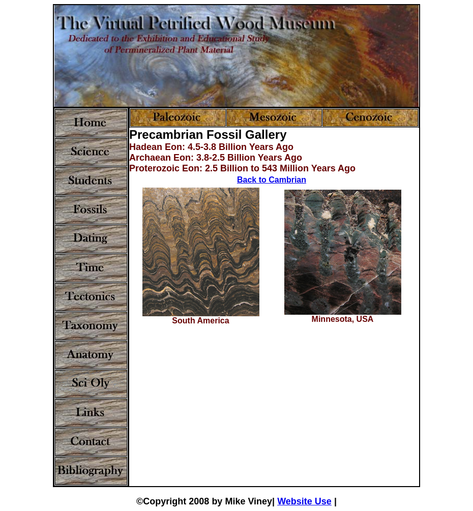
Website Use (304, 501)
